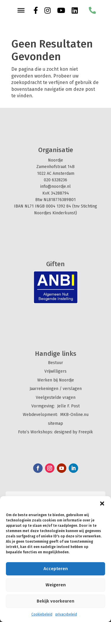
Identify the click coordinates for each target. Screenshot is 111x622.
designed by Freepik (73, 432)
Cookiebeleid (41, 614)
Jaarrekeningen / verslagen (56, 388)
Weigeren (56, 585)
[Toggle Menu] (21, 10)
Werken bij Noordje (55, 380)
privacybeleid (66, 614)
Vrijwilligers (55, 371)
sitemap (55, 423)
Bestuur (55, 362)
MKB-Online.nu (74, 414)
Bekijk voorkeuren (55, 601)
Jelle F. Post (68, 406)
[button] (102, 503)
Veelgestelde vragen (55, 397)
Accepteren (56, 568)
